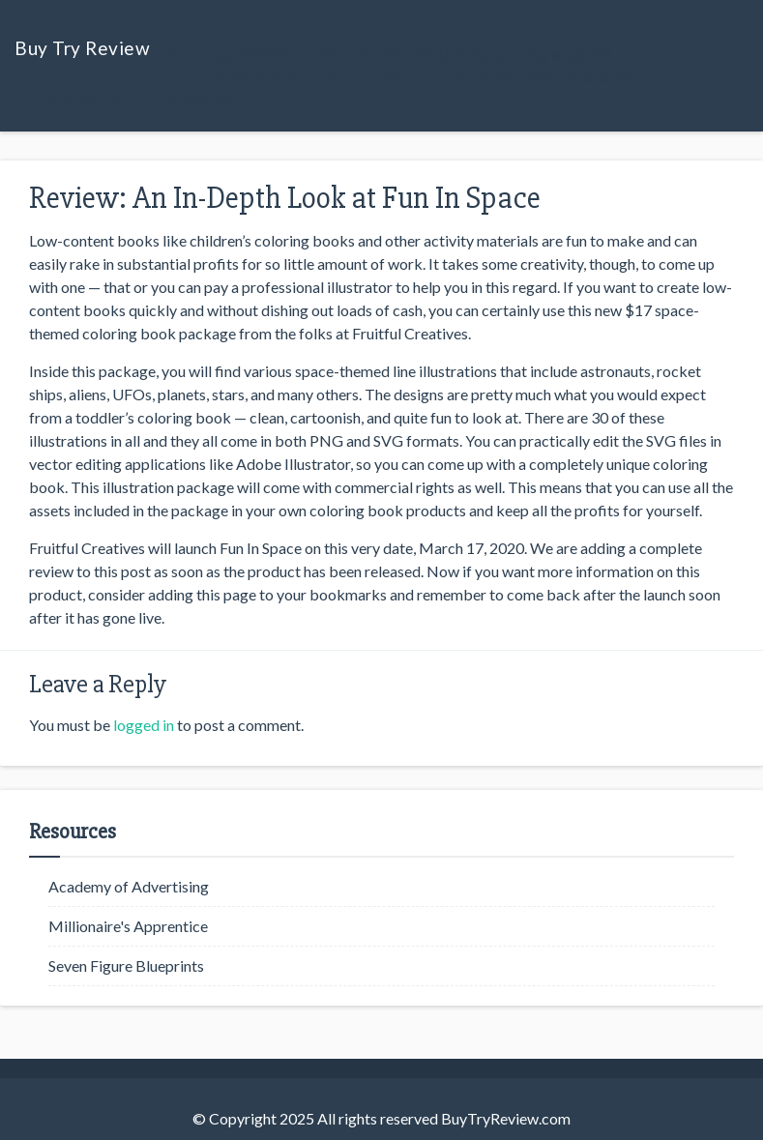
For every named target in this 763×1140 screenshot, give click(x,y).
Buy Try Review (82, 48)
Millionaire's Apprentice (128, 926)
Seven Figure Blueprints (126, 965)
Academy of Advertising (128, 886)
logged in (143, 725)
